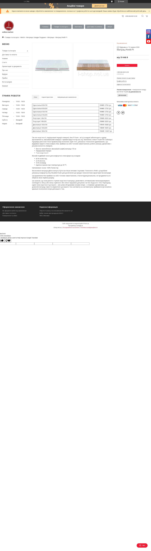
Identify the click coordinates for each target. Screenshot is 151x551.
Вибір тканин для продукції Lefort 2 (51, 213)
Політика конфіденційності (89, 227)
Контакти (78, 27)
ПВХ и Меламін (44, 216)
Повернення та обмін (9, 216)
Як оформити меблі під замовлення (14, 211)
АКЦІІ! (110, 27)
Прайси (4, 78)
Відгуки (4, 74)
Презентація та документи (11, 66)
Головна (45, 27)
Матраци (50, 37)
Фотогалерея (7, 82)
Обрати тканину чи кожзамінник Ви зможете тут (56, 211)
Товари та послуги (61, 27)
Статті (4, 62)
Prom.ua (86, 223)
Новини (5, 58)
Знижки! (5, 86)
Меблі (22, 37)
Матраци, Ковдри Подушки (36, 37)
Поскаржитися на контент (71, 227)
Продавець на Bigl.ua (75, 225)
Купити (127, 65)
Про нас (5, 70)
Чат (142, 545)
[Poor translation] (7, 240)
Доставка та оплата (94, 27)
